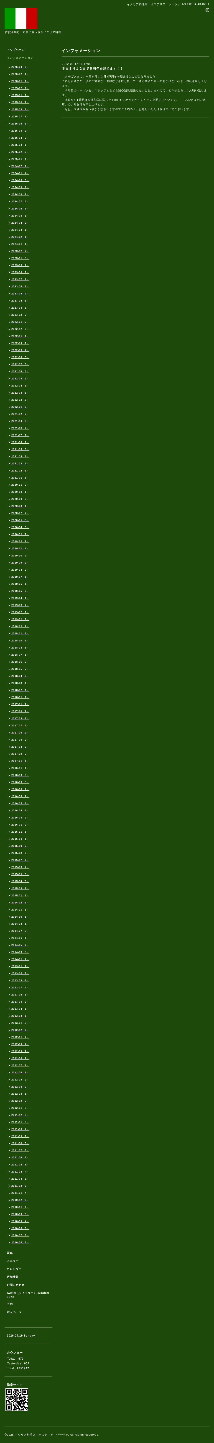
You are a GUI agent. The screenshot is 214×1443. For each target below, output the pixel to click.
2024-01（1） (20, 244)
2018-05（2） (20, 668)
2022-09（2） (20, 350)
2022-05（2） (20, 378)
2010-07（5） (20, 1235)
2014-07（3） (20, 930)
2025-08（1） (20, 109)
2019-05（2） (20, 591)
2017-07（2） (20, 725)
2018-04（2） (20, 676)
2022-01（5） (20, 406)
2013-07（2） (20, 987)
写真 (10, 1253)
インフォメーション (20, 57)
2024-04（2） (20, 222)
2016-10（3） (20, 775)
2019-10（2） (20, 555)
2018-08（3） (20, 647)
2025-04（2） (20, 137)
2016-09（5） (20, 782)
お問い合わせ (16, 1285)
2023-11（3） (20, 258)
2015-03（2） (20, 888)
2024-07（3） (20, 201)
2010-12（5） (20, 1200)
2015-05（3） (20, 874)
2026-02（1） (20, 74)
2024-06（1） (20, 208)
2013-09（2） (20, 980)
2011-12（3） (20, 1115)
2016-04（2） (20, 810)
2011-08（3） (20, 1143)
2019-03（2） (20, 605)
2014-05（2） (20, 945)
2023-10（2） (20, 265)
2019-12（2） (20, 541)
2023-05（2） (20, 293)
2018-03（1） (20, 683)
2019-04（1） (20, 598)
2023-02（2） (20, 314)
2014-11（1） (20, 909)
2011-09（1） (20, 1136)
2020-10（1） (20, 491)
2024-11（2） (20, 173)
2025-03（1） (20, 144)
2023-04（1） (20, 300)
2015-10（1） (20, 838)
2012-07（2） (20, 1065)
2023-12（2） (20, 251)
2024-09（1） (20, 187)
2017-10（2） (20, 711)
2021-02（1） (20, 470)
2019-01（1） (20, 619)
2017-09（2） (20, 718)
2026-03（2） (20, 67)
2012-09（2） (20, 1051)
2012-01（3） (20, 1108)
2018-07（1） (20, 654)
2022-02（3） (20, 399)
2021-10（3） (20, 421)
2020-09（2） (20, 499)
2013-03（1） (20, 1015)
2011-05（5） (20, 1164)
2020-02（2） (20, 534)
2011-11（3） (20, 1122)
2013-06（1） (20, 994)
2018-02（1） (20, 690)
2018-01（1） (20, 697)
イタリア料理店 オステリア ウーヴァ (41, 1434)
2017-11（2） (20, 704)
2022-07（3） (20, 364)
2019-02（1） (20, 612)
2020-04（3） (20, 527)
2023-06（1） (20, 286)
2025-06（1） (20, 123)
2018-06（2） (20, 661)
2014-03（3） (20, 952)
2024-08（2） (20, 194)
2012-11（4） (20, 1037)
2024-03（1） (20, 229)
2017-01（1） (20, 761)
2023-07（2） (20, 279)
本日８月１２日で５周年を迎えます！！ (92, 68)
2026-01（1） (20, 81)
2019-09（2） (20, 562)
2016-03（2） (20, 817)
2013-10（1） (20, 973)
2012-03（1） (20, 1093)
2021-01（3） (20, 477)
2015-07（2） (20, 860)
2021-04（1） (20, 456)
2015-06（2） (20, 867)
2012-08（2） (20, 1058)
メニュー (13, 1261)
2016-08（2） (20, 789)
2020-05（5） (20, 520)
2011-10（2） (20, 1129)
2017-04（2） (20, 746)
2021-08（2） (20, 428)
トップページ (16, 49)
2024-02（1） (20, 237)
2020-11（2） (20, 484)
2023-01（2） (20, 321)
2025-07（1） (20, 116)
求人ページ (14, 1312)
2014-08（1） (20, 923)
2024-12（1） (20, 166)
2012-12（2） (20, 1030)
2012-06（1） (20, 1072)
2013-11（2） (20, 966)
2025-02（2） (20, 152)
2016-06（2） (20, 796)
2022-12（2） (20, 329)
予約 (10, 1304)
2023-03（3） (20, 307)
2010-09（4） (20, 1221)
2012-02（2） (20, 1100)
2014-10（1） (20, 916)
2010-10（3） (20, 1214)
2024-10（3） (20, 180)
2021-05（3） (20, 449)
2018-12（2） (20, 626)
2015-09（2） (20, 846)
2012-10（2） (20, 1044)
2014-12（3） (20, 902)
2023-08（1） (20, 272)
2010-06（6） (20, 1242)
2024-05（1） (20, 215)
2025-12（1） (20, 88)
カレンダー (14, 1269)
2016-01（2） (20, 824)
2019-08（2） (20, 569)
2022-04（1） (20, 385)
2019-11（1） (20, 548)
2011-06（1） (20, 1157)
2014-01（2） (20, 959)
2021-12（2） (20, 414)
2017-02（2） (20, 753)
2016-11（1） (20, 768)
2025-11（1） (20, 95)
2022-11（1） (20, 336)
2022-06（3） (20, 371)
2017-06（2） (20, 732)
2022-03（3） (20, 392)
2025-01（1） (20, 159)
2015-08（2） (20, 853)
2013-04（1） (20, 1008)
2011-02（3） (20, 1185)
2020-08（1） (20, 506)
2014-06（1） (20, 938)
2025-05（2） (20, 130)
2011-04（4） (20, 1171)
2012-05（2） (20, 1079)
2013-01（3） (20, 1023)
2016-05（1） (20, 803)
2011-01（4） (20, 1192)
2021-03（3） (20, 463)
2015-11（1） (20, 831)
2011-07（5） (20, 1150)
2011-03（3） (20, 1178)
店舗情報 (13, 1277)
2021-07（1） (20, 435)
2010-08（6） (20, 1228)
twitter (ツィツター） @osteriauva (28, 1294)
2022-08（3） (20, 357)
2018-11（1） (20, 633)
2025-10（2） (20, 102)
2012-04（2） (20, 1086)
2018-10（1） (20, 640)
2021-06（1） (20, 442)
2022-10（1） (20, 343)
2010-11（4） (20, 1207)
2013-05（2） (20, 1001)
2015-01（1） (20, 895)
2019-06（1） (20, 583)
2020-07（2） (20, 513)
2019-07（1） (20, 576)
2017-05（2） (20, 739)
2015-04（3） (20, 881)
